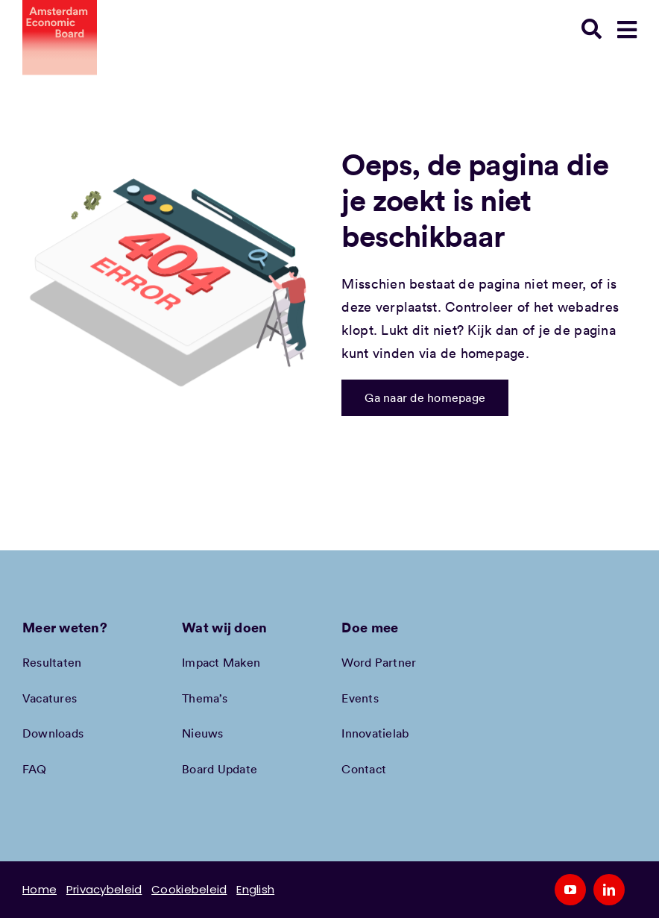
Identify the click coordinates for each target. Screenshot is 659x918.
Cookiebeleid (189, 889)
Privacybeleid (104, 889)
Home (39, 889)
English (255, 889)
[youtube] (570, 889)
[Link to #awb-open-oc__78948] (627, 30)
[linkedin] (609, 889)
